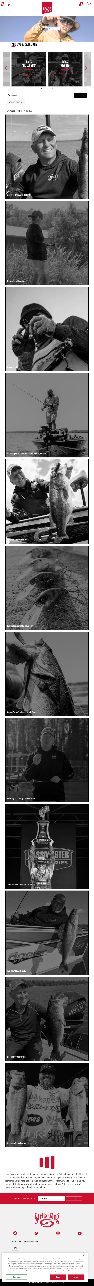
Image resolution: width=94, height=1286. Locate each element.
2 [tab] (41, 88)
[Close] (83, 1255)
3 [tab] (45, 88)
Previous (6, 68)
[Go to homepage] (47, 8)
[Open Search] (9, 4)
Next (85, 68)
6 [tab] (56, 88)
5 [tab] (52, 88)
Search (80, 95)
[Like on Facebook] (14, 1233)
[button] (2, 4)
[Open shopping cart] (90, 4)
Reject (58, 1277)
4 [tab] (49, 88)
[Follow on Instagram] (57, 1233)
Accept (76, 1277)
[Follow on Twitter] (36, 1233)
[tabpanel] (29, 69)
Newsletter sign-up (24, 1198)
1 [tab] (38, 88)
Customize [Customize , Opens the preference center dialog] (16, 1277)
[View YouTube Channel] (79, 1233)
